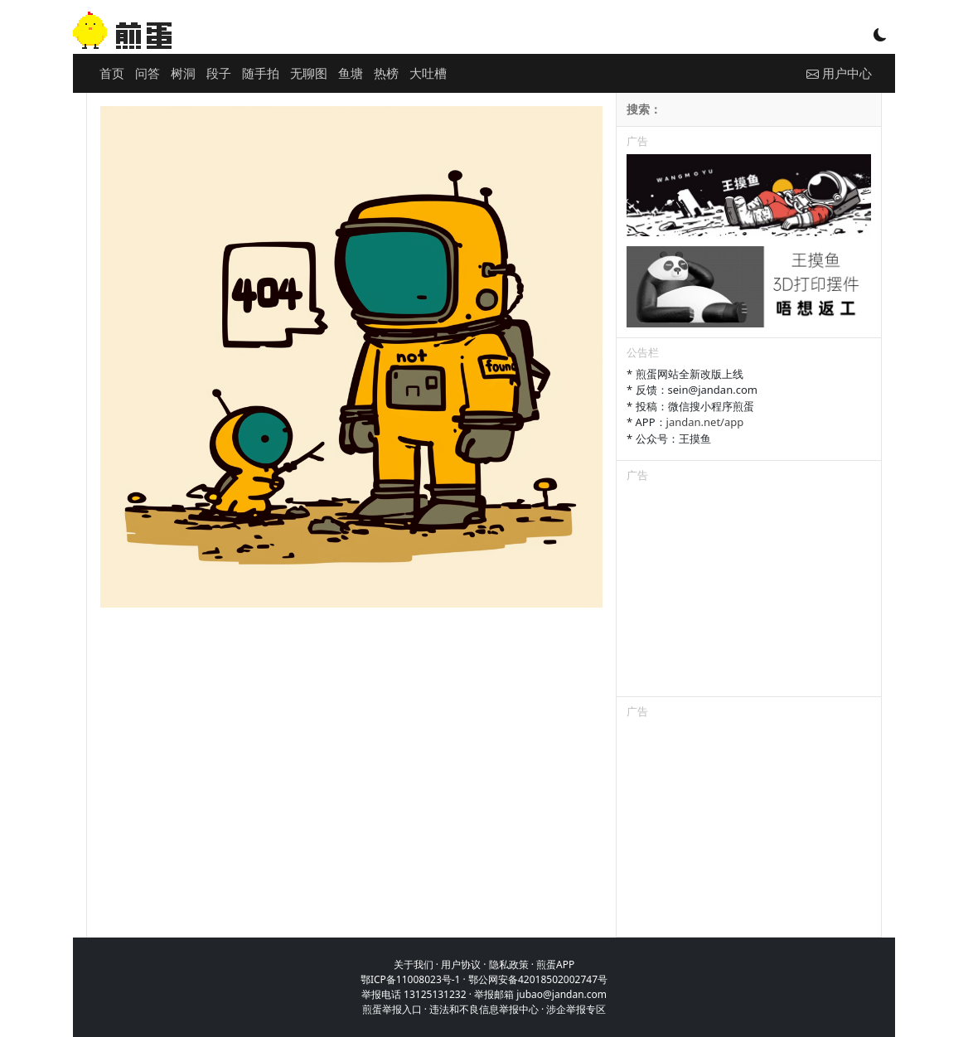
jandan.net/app (705, 421)
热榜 (386, 73)
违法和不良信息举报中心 (484, 1009)
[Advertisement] (749, 592)
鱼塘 (350, 73)
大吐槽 (428, 73)
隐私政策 (509, 964)
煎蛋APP (555, 964)
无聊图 (308, 73)
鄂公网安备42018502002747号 (537, 979)
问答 (147, 73)
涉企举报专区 (576, 1009)
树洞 (183, 73)
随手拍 (260, 73)
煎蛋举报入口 (392, 1009)
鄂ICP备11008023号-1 (411, 979)
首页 (111, 73)
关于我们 (413, 964)
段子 (218, 73)
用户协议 (461, 964)
